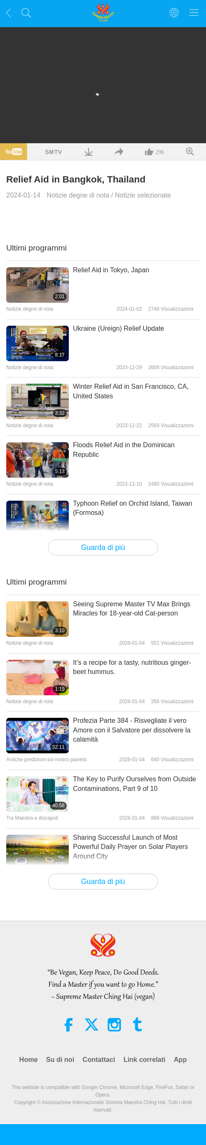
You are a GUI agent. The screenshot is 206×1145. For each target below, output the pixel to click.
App (180, 1059)
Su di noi (60, 1059)
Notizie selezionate (143, 195)
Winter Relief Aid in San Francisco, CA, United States (130, 391)
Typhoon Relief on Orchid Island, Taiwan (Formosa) (132, 508)
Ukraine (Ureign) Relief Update (118, 328)
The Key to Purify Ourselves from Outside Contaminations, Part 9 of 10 (134, 783)
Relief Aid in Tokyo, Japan (111, 270)
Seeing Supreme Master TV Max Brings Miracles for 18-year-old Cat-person (132, 608)
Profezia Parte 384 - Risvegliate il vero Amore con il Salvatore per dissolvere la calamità (132, 730)
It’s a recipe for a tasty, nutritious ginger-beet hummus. (132, 667)
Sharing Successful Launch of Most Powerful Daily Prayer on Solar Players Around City (130, 847)
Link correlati (144, 1059)
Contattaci (99, 1059)
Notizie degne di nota (78, 195)
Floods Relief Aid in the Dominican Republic (124, 449)
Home (28, 1059)
